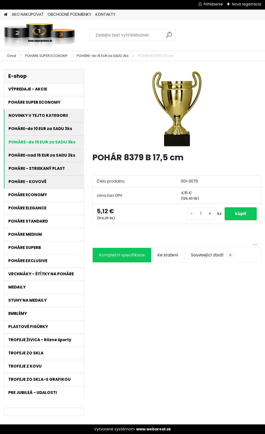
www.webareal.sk (153, 429)
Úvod (11, 55)
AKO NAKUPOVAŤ (27, 14)
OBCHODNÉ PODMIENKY (69, 14)
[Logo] (39, 35)
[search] (169, 37)
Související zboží (212, 255)
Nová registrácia (246, 4)
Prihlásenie (213, 4)
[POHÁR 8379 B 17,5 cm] (176, 108)
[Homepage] (6, 15)
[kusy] (201, 213)
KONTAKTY (105, 14)
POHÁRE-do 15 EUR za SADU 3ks (103, 55)
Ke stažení (167, 255)
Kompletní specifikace (122, 255)
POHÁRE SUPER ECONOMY (46, 55)
